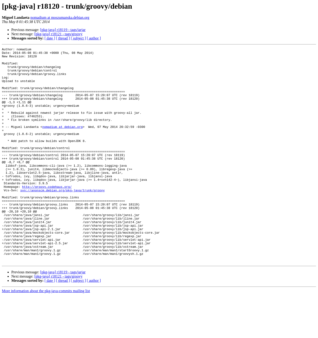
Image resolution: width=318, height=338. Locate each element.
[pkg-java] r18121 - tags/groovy (58, 34)
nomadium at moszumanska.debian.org (59, 18)
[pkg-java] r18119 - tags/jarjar (63, 30)
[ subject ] (78, 38)
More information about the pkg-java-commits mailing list (46, 334)
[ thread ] (63, 38)
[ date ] (49, 38)
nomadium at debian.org (62, 143)
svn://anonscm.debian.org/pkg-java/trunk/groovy (62, 219)
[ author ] (94, 38)
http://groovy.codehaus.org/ (47, 215)
